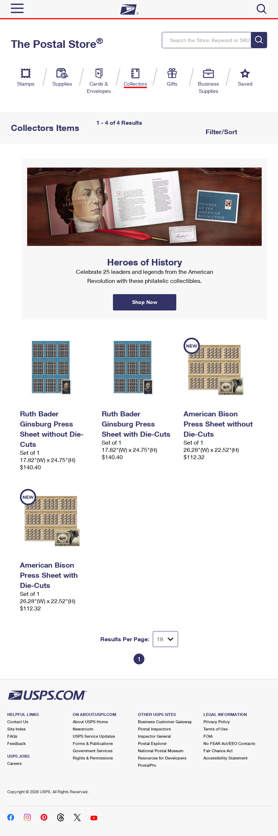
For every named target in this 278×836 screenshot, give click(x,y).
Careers (14, 763)
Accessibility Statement (225, 757)
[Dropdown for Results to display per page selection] (165, 639)
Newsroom (83, 728)
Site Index (16, 728)
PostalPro (147, 765)
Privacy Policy (216, 721)
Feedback (16, 743)
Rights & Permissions (93, 757)
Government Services (93, 750)
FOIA (207, 736)
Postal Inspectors (154, 728)
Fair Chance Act (218, 750)
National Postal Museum (161, 750)
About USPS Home (90, 721)
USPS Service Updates (94, 736)
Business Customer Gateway (165, 721)
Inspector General (154, 736)
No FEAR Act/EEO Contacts (229, 743)
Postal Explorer (152, 743)
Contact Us (17, 721)
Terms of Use (215, 728)
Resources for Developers (162, 757)
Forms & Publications (93, 743)
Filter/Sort (220, 132)
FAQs (12, 736)
